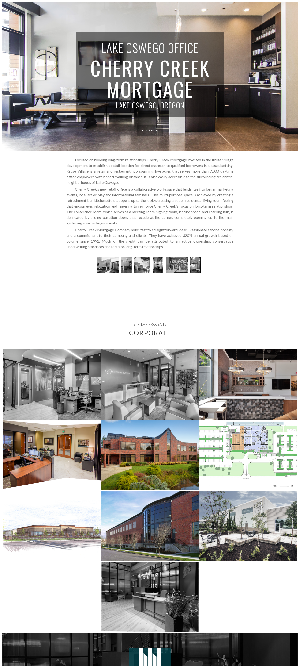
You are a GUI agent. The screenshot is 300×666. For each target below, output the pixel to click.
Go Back (150, 130)
